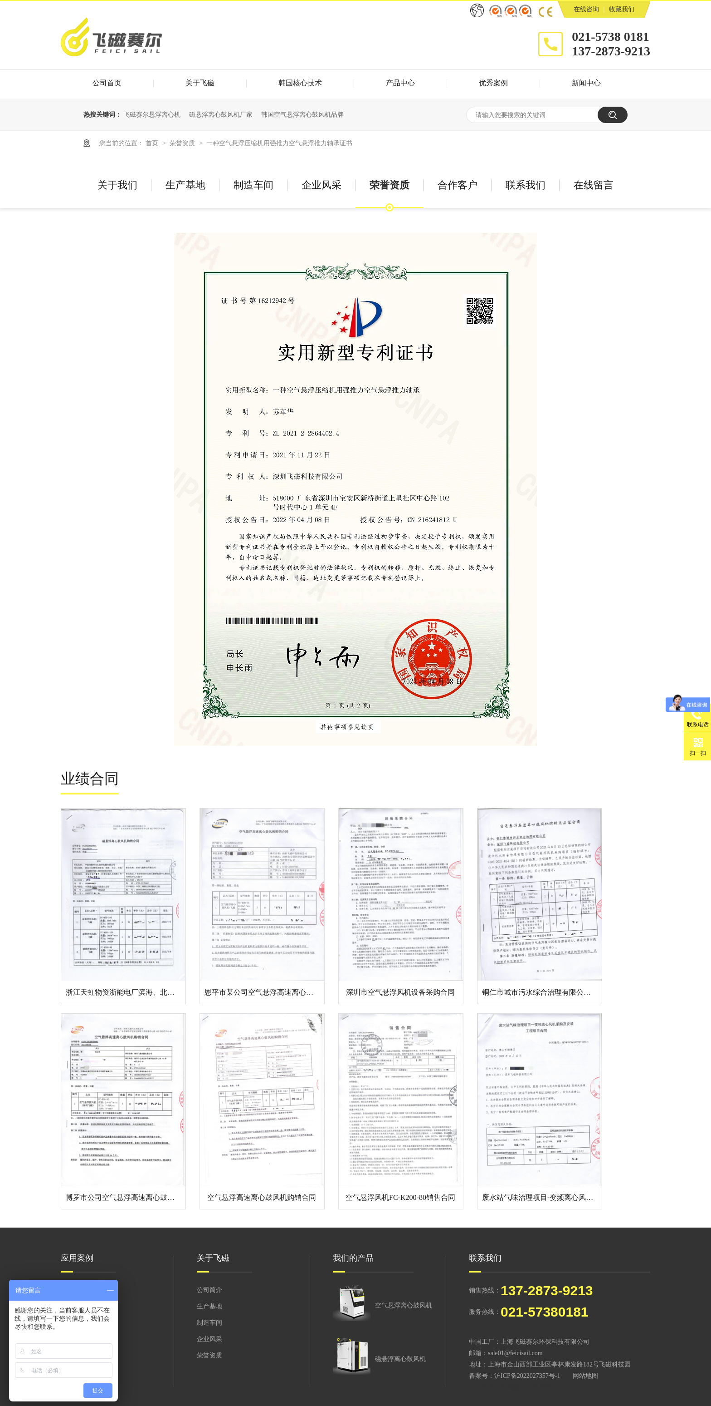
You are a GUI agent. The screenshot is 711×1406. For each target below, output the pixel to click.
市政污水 (73, 1306)
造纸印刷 (73, 1339)
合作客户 (457, 185)
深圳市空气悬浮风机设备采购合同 (400, 992)
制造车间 (253, 185)
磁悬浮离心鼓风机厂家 (221, 114)
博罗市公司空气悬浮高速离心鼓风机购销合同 (138, 1197)
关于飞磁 (199, 83)
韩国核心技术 (300, 83)
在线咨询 (586, 9)
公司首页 (107, 83)
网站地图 (585, 1375)
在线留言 (594, 185)
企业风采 (321, 185)
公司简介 (209, 1290)
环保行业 (73, 1290)
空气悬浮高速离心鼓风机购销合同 (261, 1197)
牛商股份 (513, 1387)
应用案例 (77, 1258)
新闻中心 (586, 83)
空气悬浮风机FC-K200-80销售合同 (400, 1197)
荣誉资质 (183, 143)
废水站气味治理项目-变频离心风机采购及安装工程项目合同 (577, 1197)
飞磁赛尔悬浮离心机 (151, 114)
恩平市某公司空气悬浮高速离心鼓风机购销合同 (281, 992)
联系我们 (525, 185)
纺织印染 (73, 1322)
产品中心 (400, 83)
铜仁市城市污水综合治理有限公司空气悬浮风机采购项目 (572, 992)
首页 (153, 143)
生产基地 (185, 185)
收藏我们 (621, 9)
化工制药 (73, 1355)
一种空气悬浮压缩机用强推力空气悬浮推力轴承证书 (279, 143)
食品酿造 (73, 1371)
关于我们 (117, 185)
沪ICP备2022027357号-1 (527, 1375)
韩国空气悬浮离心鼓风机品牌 (302, 114)
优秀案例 (493, 83)
